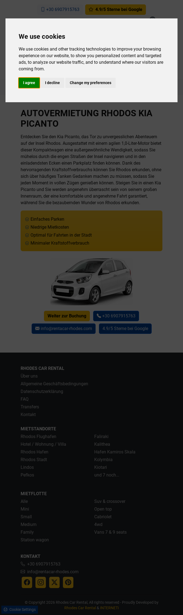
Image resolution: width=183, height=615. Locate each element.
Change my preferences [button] (90, 83)
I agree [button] (29, 83)
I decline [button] (52, 83)
